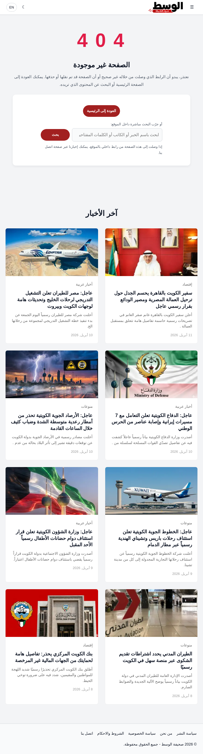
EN (11, 7)
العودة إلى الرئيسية (101, 111)
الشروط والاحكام (110, 733)
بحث (55, 134)
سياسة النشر (187, 733)
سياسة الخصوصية (142, 733)
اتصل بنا (87, 733)
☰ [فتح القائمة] (192, 7)
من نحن (166, 733)
